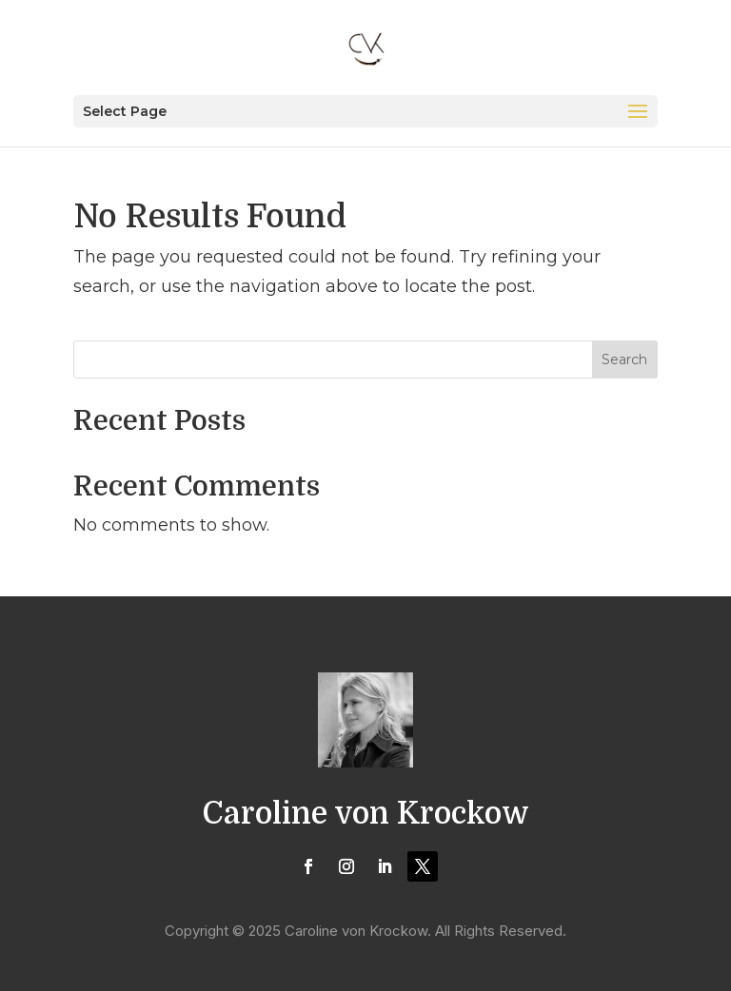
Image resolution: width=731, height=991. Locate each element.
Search (624, 359)
